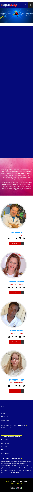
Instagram (5, 450)
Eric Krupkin (16, 232)
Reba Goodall (16, 331)
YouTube (5, 443)
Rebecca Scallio (16, 380)
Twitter (4, 446)
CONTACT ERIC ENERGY (7, 427)
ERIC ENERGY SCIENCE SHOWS (18, 481)
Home (2, 406)
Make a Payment (5, 417)
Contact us (4, 413)
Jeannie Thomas (16, 282)
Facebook (5, 440)
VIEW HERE (17, 243)
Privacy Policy (5, 420)
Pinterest (5, 453)
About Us (4, 410)
